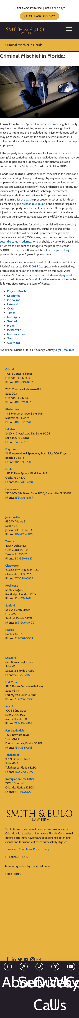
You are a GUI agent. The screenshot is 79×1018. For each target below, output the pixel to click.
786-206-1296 (23, 723)
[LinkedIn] (14, 959)
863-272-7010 (23, 442)
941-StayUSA (22, 791)
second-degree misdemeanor (18, 241)
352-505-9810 (23, 482)
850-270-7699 (23, 772)
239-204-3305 (23, 699)
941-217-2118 (22, 675)
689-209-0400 (24, 622)
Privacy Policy (41, 849)
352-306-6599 (23, 497)
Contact (71, 982)
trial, (26, 199)
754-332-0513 (23, 747)
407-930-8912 (23, 382)
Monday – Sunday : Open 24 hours (29, 866)
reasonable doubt (34, 203)
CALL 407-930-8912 (39, 16)
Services (24, 982)
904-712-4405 (23, 534)
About (8, 982)
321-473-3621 (22, 598)
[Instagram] (32, 959)
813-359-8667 (23, 558)
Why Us (55, 993)
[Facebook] (7, 959)
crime (48, 124)
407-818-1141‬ (22, 422)
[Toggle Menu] (69, 29)
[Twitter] (20, 959)
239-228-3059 (23, 638)
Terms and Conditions (18, 849)
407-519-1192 (22, 402)
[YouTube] (26, 959)
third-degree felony (57, 250)
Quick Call (39, 993)
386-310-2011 (23, 462)
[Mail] (39, 959)
